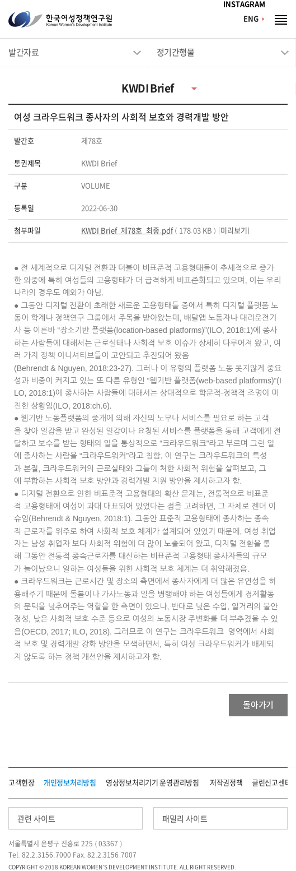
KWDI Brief (147, 88)
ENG (251, 18)
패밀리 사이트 (185, 819)
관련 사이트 (36, 819)
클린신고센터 (271, 782)
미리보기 (233, 230)
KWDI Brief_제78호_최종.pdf (127, 230)
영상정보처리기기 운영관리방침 (152, 782)
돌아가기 (258, 705)
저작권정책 (226, 782)
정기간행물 (176, 52)
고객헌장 (21, 782)
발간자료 (23, 52)
